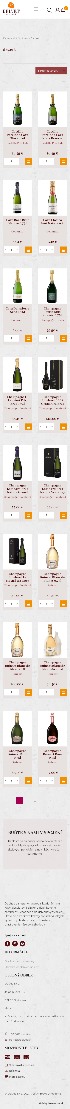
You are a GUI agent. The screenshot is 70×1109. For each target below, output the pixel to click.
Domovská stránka (15, 38)
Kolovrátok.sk (55, 1103)
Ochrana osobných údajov (22, 967)
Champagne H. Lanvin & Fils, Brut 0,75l (17, 401)
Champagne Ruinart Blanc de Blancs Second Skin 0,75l (52, 667)
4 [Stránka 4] (41, 800)
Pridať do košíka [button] (28, 161)
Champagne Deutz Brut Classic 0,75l (52, 312)
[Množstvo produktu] (11, 161)
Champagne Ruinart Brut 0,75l (17, 754)
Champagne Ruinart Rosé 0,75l (52, 754)
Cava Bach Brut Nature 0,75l (17, 222)
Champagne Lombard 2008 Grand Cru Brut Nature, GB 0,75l (53, 402)
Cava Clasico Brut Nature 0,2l (52, 222)
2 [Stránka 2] (28, 800)
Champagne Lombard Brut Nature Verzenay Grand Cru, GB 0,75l (52, 492)
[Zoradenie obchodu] (51, 70)
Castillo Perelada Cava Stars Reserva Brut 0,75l (52, 137)
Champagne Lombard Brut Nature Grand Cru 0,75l (17, 491)
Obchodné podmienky (20, 961)
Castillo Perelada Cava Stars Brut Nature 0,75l (17, 137)
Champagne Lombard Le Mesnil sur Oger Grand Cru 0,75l (17, 579)
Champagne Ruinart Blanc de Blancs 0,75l (52, 577)
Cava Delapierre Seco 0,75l (17, 310)
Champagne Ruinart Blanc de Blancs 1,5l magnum (17, 667)
